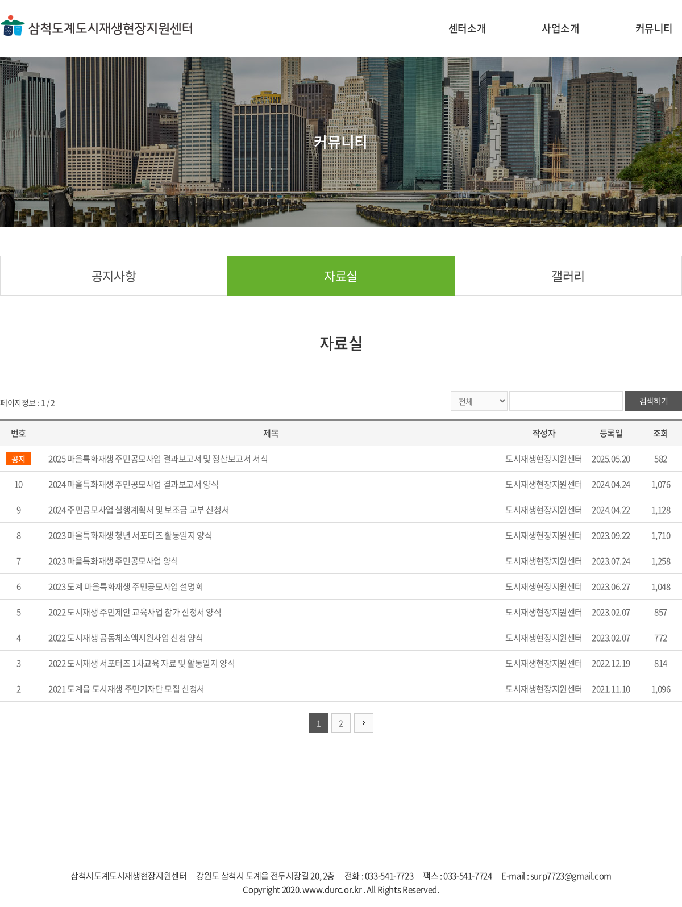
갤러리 (568, 275)
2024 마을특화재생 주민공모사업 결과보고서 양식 (133, 484)
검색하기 (653, 400)
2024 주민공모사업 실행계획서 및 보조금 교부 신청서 (138, 510)
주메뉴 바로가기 (0, 0)
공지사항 (114, 275)
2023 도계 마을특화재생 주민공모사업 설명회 (125, 586)
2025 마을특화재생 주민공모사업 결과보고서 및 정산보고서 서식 (158, 458)
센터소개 (467, 28)
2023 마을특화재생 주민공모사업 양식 (113, 561)
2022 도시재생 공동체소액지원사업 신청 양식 (125, 637)
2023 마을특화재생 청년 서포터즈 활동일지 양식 (130, 535)
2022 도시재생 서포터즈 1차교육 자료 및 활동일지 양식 (141, 663)
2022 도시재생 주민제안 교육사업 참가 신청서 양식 (134, 612)
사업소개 (560, 28)
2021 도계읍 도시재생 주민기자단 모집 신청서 (126, 689)
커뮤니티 (654, 28)
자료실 (340, 275)
